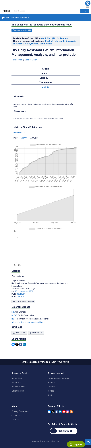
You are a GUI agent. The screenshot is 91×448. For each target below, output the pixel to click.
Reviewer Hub (18, 386)
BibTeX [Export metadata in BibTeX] (14, 315)
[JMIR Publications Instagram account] (67, 411)
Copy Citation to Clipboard (23, 302)
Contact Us (16, 415)
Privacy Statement (20, 411)
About (14, 406)
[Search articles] (84, 11)
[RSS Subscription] (71, 411)
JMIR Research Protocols (15, 17)
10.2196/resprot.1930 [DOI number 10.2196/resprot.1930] (24, 291)
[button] (88, 3)
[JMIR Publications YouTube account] (64, 411)
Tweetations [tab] (45, 82)
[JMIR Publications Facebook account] (56, 411)
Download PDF (19, 333)
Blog (50, 395)
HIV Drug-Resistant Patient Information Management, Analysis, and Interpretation (44, 52)
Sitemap (15, 419)
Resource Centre (20, 373)
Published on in (40, 38)
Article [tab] (45, 69)
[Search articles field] (46, 11)
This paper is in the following (41, 24)
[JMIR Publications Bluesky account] (49, 411)
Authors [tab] (45, 73)
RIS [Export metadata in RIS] (13, 319)
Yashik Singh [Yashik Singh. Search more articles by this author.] (17, 60)
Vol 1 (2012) (54, 38)
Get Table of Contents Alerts (62, 424)
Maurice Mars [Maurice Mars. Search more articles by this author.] (31, 60)
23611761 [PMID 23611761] (21, 294)
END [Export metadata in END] (13, 312)
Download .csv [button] (19, 132)
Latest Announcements (58, 378)
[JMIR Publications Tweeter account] (53, 411)
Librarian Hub (17, 391)
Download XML (36, 333)
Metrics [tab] (45, 87)
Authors (51, 382)
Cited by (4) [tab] (45, 78)
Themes (51, 386)
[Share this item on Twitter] (17, 344)
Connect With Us (56, 406)
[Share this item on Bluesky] (13, 344)
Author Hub (16, 378)
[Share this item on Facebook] (20, 344)
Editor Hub (16, 382)
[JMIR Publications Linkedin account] (60, 411)
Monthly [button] (24, 138)
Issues (51, 391)
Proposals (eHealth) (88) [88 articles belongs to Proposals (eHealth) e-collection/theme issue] (22, 30)
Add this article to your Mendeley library (28, 322)
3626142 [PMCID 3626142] (21, 297)
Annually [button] (34, 138)
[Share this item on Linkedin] (24, 344)
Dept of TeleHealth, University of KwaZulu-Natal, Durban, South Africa (44, 42)
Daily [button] (15, 138)
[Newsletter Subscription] (63, 431)
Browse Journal (55, 373)
